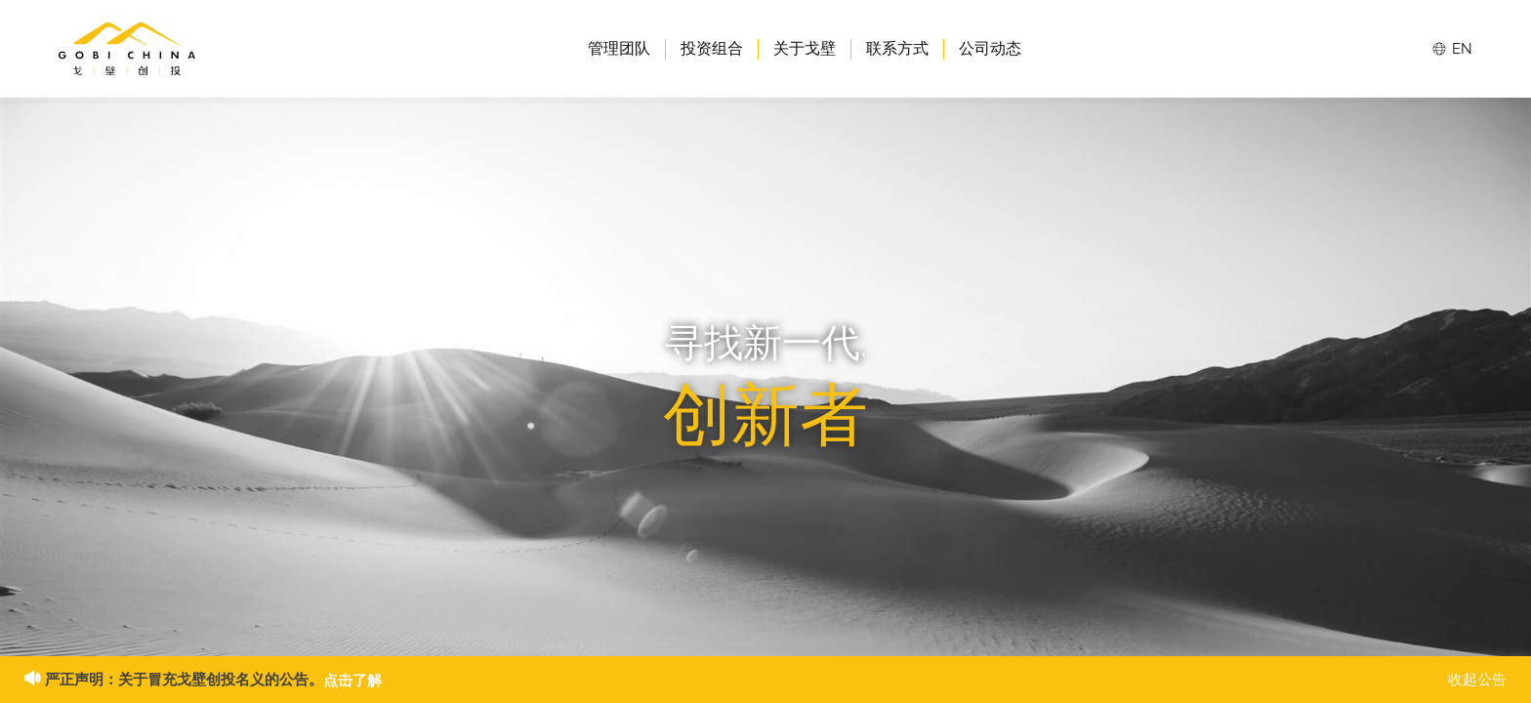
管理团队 (619, 48)
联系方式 (897, 48)
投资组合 (712, 48)
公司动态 (990, 48)
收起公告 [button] (1477, 679)
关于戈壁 (804, 48)
